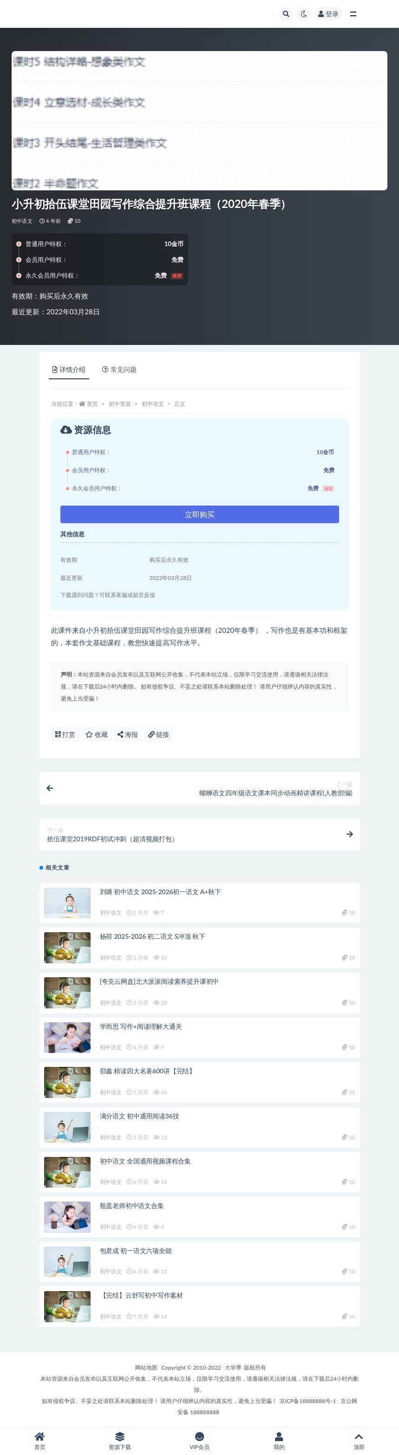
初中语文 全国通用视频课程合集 (145, 1161)
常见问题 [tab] (119, 369)
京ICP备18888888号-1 (308, 1400)
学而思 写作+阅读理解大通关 (141, 1026)
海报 (128, 734)
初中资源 (120, 403)
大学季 (233, 1367)
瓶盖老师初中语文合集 (132, 1205)
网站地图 (146, 1367)
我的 (279, 1441)
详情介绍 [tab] (68, 369)
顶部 (359, 1441)
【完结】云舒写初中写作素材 (141, 1295)
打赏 (65, 734)
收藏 (96, 734)
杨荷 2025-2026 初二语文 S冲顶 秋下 (152, 936)
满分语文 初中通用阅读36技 (139, 1116)
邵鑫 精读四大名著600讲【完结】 (148, 1071)
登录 (328, 14)
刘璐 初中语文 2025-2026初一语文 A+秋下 (160, 892)
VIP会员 (200, 1441)
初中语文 (22, 221)
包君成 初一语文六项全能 (136, 1250)
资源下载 (120, 1441)
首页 (92, 403)
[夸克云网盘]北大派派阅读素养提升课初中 (159, 981)
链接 (159, 734)
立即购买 (200, 514)
